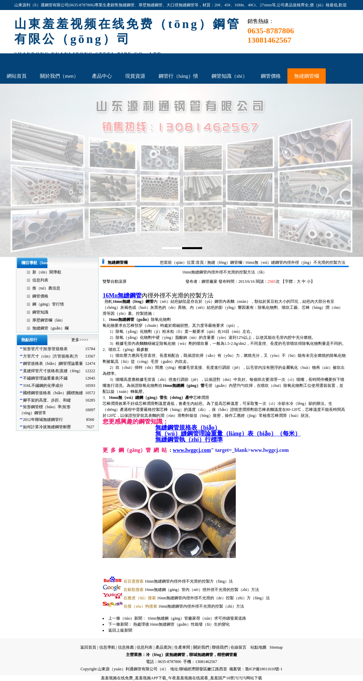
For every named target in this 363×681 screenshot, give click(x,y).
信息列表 (40, 280)
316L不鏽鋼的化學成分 (43, 385)
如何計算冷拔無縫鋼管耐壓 (47, 427)
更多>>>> (79, 339)
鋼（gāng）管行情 (48, 304)
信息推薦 (126, 647)
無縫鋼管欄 (118, 262)
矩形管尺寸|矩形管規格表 (45, 349)
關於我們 (201, 647)
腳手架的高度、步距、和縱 (47, 400)
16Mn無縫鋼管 (122, 295)
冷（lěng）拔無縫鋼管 (165, 654)
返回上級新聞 (120, 630)
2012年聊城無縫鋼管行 (43, 419)
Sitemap (275, 647)
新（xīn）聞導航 (46, 272)
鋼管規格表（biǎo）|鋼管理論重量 (53, 363)
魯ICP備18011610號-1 (263, 669)
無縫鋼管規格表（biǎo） (187, 427)
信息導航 (107, 647)
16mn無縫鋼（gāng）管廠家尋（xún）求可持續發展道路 (196, 618)
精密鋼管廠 (227, 654)
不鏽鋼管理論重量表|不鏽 (45, 378)
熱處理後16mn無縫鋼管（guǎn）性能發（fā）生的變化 (181, 624)
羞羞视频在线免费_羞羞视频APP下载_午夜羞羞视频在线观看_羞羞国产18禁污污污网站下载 (181, 678)
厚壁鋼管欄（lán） (48, 320)
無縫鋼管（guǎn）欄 (50, 328)
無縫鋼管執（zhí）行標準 (189, 439)
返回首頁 (88, 647)
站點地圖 (258, 647)
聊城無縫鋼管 (201, 654)
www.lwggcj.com (192, 450)
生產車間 (182, 647)
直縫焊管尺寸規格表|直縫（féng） (53, 371)
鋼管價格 (40, 296)
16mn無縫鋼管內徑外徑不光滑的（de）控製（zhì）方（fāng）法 (197, 598)
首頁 (200, 262)
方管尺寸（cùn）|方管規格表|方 (50, 356)
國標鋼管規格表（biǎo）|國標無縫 (53, 393)
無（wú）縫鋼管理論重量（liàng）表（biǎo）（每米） (228, 433)
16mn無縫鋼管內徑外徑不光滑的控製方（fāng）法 (178, 581)
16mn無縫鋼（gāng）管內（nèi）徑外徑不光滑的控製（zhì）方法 (191, 589)
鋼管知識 (40, 312)
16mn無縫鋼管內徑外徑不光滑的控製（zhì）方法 (184, 606)
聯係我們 (220, 647)
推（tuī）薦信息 (46, 288)
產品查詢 (164, 647)
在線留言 (238, 647)
